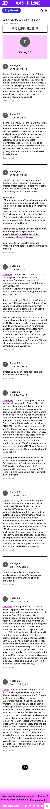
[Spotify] (38, 806)
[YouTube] (30, 806)
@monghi (7, 274)
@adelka (7, 180)
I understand (38, 800)
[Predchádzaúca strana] (18, 767)
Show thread (8, 101)
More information (19, 799)
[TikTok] (42, 806)
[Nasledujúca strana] (31, 767)
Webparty (10, 20)
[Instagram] (34, 806)
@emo (6, 74)
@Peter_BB (8, 372)
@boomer (7, 606)
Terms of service (10, 23)
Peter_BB (15, 65)
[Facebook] (26, 806)
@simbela (8, 123)
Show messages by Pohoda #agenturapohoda (25, 29)
